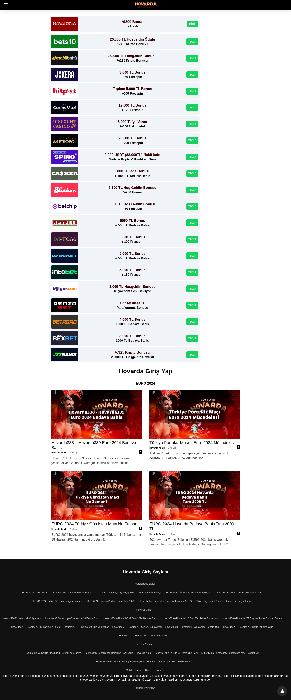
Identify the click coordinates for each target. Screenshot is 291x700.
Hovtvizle (160, 670)
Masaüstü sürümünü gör (195, 679)
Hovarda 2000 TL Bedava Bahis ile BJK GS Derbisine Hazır (167, 653)
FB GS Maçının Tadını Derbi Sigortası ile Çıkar (119, 661)
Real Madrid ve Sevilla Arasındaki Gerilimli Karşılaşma (53, 653)
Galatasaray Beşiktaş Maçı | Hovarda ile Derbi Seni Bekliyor (131, 592)
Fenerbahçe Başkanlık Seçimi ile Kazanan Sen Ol (166, 601)
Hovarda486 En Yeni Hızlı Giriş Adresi (21, 618)
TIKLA (192, 41)
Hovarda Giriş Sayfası (145, 571)
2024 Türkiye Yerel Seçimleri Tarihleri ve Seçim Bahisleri (225, 601)
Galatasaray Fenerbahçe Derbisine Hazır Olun (109, 653)
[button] (5, 5)
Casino (138, 670)
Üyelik (148, 670)
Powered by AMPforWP (145, 688)
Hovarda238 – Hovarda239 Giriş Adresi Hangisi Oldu (192, 627)
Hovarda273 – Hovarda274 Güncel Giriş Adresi (35, 627)
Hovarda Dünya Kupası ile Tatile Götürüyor (169, 661)
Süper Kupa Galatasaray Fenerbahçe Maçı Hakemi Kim (230, 653)
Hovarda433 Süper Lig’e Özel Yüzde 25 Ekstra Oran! (72, 618)
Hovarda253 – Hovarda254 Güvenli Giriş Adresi (137, 627)
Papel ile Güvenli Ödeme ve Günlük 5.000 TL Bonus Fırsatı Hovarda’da (59, 592)
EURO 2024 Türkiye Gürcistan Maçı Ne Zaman (94, 524)
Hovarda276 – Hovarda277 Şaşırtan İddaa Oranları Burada (251, 618)
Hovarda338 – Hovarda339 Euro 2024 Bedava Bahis (130, 618)
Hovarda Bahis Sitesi (144, 584)
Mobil (129, 670)
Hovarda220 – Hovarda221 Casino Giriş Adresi (143, 635)
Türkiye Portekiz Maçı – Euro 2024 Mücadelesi (192, 442)
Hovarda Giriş (143, 609)
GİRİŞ (192, 23)
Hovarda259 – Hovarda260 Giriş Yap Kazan (86, 627)
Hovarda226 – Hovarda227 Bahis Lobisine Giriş (248, 627)
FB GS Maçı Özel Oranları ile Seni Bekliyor (187, 592)
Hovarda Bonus (143, 644)
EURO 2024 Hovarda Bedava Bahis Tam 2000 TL (111, 601)
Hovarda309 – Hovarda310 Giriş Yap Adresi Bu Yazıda (189, 618)
